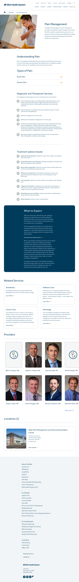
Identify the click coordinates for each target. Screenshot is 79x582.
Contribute (25, 540)
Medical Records (27, 508)
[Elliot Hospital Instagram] (27, 576)
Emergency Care (28, 553)
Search (72, 7)
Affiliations (25, 469)
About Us (65, 6)
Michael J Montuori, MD (53, 403)
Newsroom (25, 477)
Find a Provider (26, 500)
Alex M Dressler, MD (71, 370)
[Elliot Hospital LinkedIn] (30, 576)
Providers (43, 6)
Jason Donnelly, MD (51, 370)
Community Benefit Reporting (31, 482)
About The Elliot (27, 464)
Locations (49, 6)
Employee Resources (28, 531)
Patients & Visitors (57, 6)
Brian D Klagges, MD (32, 403)
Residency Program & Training (31, 526)
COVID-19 (26, 556)
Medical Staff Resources (29, 534)
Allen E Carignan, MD (12, 370)
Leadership (25, 472)
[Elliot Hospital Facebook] (24, 576)
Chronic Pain (21, 82)
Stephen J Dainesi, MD (32, 370)
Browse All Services (28, 516)
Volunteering (26, 542)
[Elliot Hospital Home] (39, 563)
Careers (24, 474)
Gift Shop (25, 479)
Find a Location (26, 498)
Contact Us (25, 466)
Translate (69, 3)
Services (37, 6)
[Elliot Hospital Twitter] (33, 576)
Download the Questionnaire (32, 237)
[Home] (6, 12)
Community (25, 545)
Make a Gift (25, 547)
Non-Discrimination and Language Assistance (36, 513)
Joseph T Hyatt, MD (12, 403)
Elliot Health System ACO (30, 487)
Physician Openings (28, 524)
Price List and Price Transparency (32, 505)
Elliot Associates (27, 529)
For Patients (26, 493)
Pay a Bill (24, 503)
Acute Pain (21, 77)
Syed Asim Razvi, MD (71, 403)
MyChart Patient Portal (29, 510)
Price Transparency (28, 484)
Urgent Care (25, 495)
